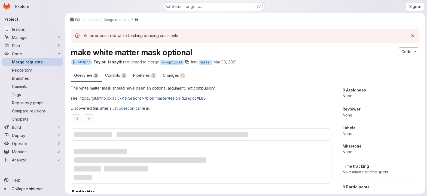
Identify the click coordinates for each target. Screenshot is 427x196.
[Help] (32, 180)
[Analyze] (32, 160)
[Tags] (32, 94)
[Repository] (32, 70)
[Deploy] (32, 135)
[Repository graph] (32, 102)
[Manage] (32, 37)
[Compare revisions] (32, 111)
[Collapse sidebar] (32, 189)
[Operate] (32, 143)
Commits (116, 75)
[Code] (32, 53)
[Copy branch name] (187, 62)
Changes (174, 75)
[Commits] (32, 86)
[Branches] (32, 78)
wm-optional (171, 62)
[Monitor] (32, 151)
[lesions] (32, 29)
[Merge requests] (32, 62)
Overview (86, 75)
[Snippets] (32, 119)
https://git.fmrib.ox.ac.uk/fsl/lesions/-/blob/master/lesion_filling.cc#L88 (143, 98)
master (205, 62)
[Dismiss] (413, 35)
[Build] (32, 127)
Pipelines (144, 75)
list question (123, 108)
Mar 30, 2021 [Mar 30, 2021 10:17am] (224, 62)
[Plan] (32, 45)
